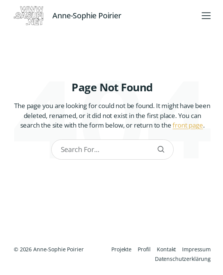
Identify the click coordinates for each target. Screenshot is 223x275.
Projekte (121, 249)
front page (188, 125)
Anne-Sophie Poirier (86, 15)
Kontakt (166, 249)
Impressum (196, 249)
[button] (206, 15)
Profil (144, 249)
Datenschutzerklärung (183, 258)
